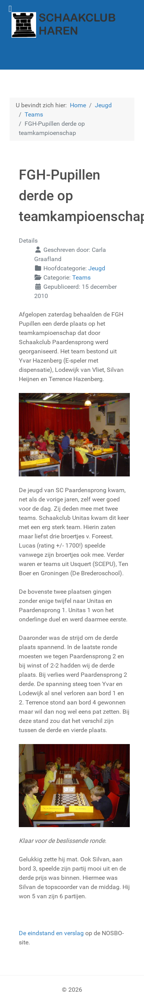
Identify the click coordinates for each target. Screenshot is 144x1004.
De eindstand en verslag (51, 933)
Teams (81, 277)
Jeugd (96, 268)
